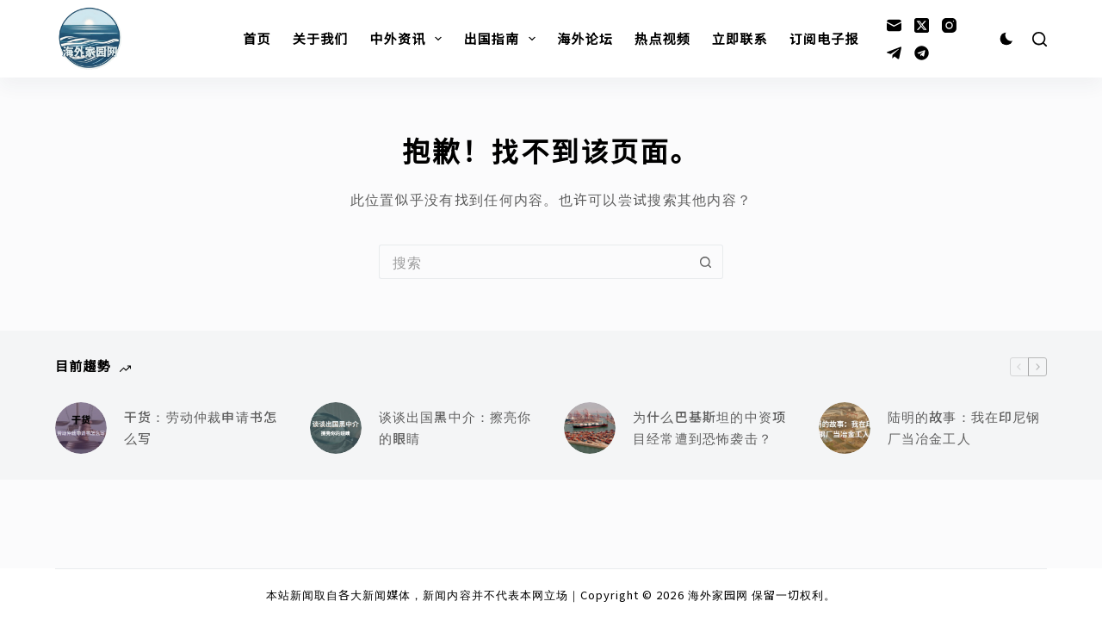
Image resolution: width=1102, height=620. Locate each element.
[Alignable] (921, 53)
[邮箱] (894, 25)
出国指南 (502, 38)
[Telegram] (894, 53)
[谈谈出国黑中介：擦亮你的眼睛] (336, 428)
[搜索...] (534, 262)
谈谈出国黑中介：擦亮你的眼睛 (455, 427)
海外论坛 (585, 38)
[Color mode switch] (1006, 38)
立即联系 (740, 38)
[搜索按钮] (706, 262)
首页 (256, 38)
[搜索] (1039, 39)
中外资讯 (409, 38)
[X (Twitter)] (921, 25)
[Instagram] (949, 25)
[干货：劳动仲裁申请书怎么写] (81, 428)
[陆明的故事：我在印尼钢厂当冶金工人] (844, 428)
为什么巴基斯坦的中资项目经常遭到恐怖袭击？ (709, 427)
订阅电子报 (824, 38)
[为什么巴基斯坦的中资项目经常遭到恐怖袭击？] (590, 428)
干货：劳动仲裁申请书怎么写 (200, 427)
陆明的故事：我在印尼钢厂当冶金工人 (964, 427)
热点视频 (662, 38)
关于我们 (321, 38)
